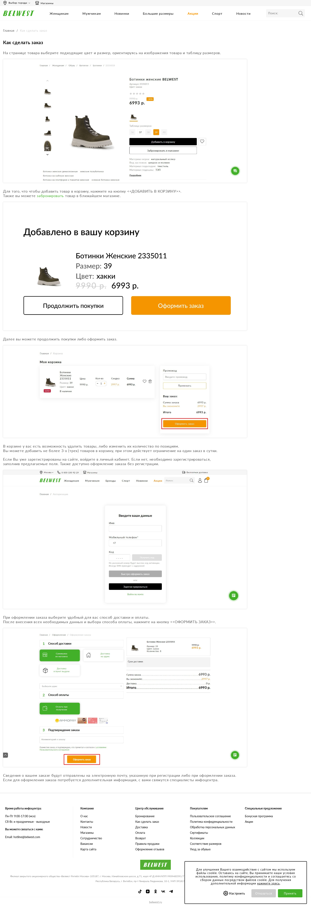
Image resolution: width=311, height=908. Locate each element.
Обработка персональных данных (212, 827)
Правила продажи (147, 843)
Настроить (237, 893)
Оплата (140, 832)
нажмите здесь (268, 883)
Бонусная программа (259, 816)
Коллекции (197, 838)
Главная (8, 30)
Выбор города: (18, 2)
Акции (193, 13)
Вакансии (86, 843)
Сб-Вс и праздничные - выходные (27, 821)
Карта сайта (88, 849)
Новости (243, 13)
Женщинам (59, 13)
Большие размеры (158, 13)
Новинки (121, 13)
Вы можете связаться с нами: (24, 829)
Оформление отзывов (149, 849)
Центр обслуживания (149, 808)
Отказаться (263, 893)
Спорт (217, 13)
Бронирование (144, 816)
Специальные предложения (263, 808)
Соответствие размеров (205, 843)
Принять (290, 893)
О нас (84, 816)
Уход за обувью (200, 849)
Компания (87, 808)
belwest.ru (155, 902)
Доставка (141, 827)
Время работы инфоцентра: (23, 808)
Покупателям (199, 808)
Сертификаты (199, 832)
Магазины (44, 3)
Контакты (86, 821)
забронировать (50, 195)
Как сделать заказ (147, 821)
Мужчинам (91, 13)
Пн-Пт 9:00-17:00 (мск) (20, 816)
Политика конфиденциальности (211, 821)
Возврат (140, 838)
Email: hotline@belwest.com (22, 836)
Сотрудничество (91, 838)
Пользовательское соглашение (210, 816)
